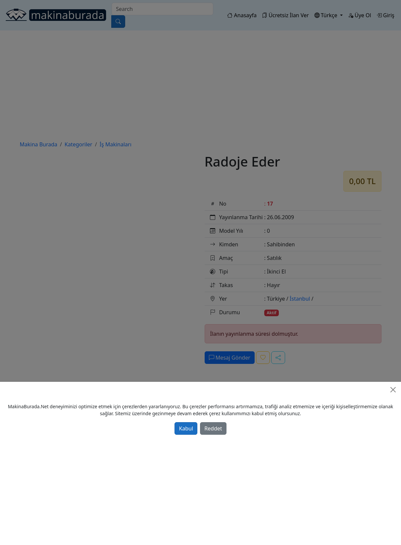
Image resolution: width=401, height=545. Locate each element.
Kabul (186, 428)
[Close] (393, 389)
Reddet (213, 428)
